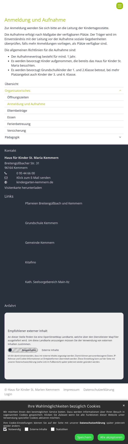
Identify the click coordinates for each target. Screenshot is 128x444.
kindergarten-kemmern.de (34, 182)
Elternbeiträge (17, 111)
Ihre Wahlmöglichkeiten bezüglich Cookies (64, 412)
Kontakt (10, 150)
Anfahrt (10, 306)
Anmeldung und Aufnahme (35, 20)
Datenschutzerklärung (92, 429)
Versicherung (16, 131)
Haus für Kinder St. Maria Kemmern (31, 158)
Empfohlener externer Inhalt (27, 331)
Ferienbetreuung (18, 124)
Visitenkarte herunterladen (23, 188)
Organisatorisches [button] (17, 91)
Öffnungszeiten (18, 97)
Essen (11, 117)
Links (8, 196)
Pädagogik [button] (12, 137)
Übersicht (11, 84)
